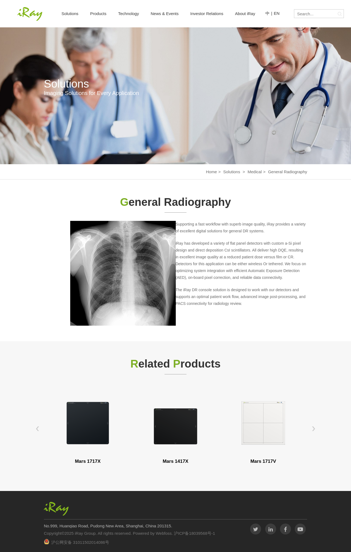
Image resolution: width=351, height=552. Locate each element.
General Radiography (287, 171)
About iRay (245, 13)
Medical (255, 171)
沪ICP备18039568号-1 (194, 533)
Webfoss (164, 533)
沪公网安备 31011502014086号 (80, 542)
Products (98, 13)
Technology (128, 13)
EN (277, 13)
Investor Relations (206, 13)
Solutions (69, 13)
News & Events (165, 13)
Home (211, 171)
